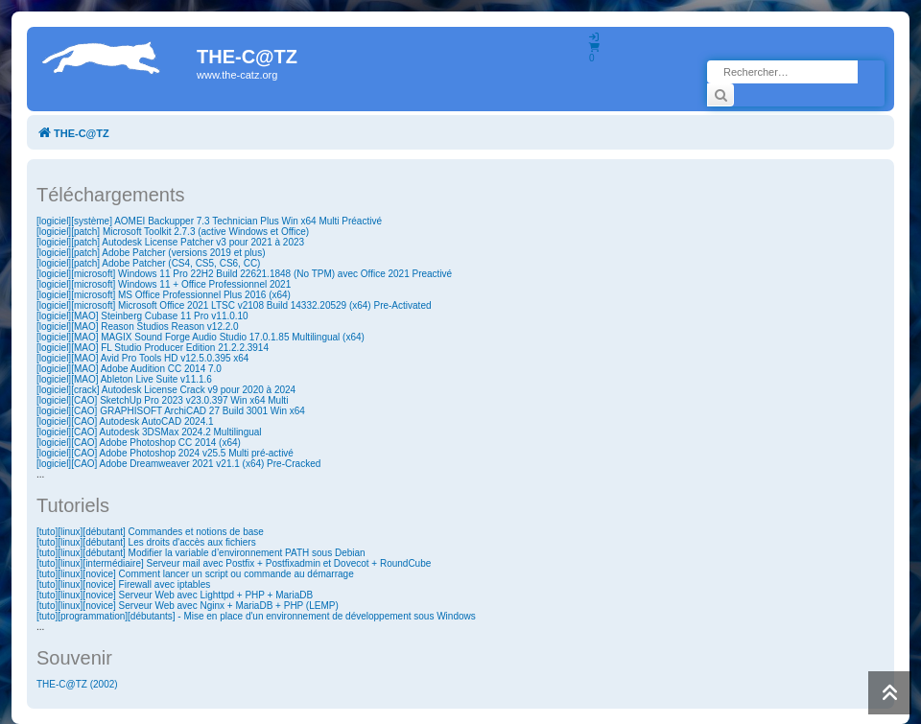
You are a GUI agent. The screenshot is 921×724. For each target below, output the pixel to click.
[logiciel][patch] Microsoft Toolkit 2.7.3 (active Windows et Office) (172, 231)
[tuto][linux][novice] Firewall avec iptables (123, 584)
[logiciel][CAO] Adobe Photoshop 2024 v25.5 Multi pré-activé (165, 453)
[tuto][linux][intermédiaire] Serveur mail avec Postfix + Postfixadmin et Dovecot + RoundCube (233, 563)
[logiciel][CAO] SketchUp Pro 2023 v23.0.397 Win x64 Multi (162, 400)
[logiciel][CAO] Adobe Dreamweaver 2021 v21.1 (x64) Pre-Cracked (178, 463)
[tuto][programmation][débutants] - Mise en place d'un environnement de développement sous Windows (256, 616)
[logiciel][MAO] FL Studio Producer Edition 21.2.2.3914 (152, 347)
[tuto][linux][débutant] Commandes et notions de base (150, 531)
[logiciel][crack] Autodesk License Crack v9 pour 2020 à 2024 (165, 390)
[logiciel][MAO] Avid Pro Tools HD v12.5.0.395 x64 (142, 358)
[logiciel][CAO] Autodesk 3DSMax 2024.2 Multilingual (149, 432)
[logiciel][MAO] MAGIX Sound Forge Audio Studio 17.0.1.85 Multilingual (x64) (200, 337)
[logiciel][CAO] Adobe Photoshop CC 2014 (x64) (138, 442)
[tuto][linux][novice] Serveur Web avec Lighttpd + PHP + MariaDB (174, 595)
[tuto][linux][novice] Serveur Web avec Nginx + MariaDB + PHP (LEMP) (187, 605)
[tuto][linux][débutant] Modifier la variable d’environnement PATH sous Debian (201, 553)
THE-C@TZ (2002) (77, 684)
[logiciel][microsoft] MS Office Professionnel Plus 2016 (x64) (163, 295)
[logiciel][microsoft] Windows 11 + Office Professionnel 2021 (163, 284)
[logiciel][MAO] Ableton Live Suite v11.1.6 (124, 379)
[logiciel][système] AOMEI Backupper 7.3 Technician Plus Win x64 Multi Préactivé (209, 221)
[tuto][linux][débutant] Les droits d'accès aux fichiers (146, 542)
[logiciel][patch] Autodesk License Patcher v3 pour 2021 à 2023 (170, 242)
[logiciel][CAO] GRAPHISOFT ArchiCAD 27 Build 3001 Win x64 (170, 411)
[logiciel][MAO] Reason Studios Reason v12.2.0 (137, 326)
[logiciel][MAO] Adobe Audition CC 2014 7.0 (129, 368)
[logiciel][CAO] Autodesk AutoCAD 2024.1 (125, 421)
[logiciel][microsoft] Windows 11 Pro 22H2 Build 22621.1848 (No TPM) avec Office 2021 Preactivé (244, 274)
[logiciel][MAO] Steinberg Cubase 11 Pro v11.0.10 (142, 316)
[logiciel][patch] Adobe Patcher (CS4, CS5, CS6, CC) (148, 263)
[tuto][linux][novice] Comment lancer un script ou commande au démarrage (195, 574)
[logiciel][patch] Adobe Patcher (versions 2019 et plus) (150, 252)
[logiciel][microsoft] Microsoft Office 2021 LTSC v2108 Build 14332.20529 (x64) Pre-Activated (234, 305)
